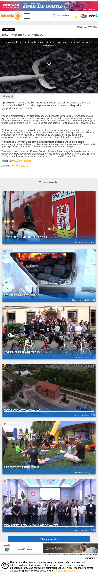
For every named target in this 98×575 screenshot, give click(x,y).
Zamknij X (90, 558)
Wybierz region (62, 15)
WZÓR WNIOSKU (22, 161)
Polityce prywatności (64, 570)
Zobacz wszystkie (49, 539)
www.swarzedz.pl (19, 165)
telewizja (11, 16)
